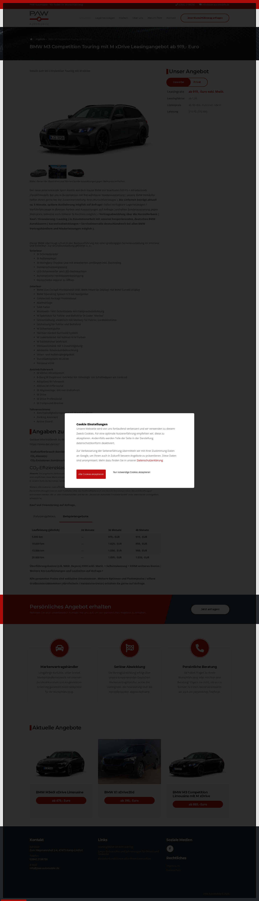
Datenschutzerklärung (150, 460)
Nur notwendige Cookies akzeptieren (131, 472)
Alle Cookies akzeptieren (91, 474)
